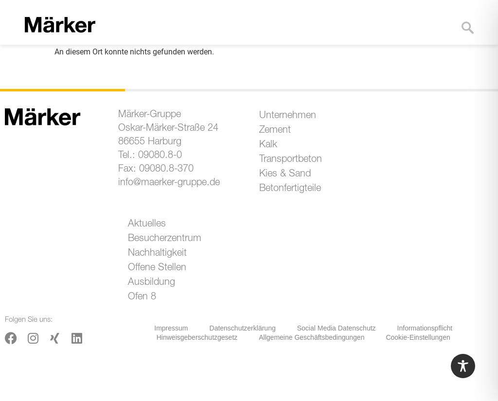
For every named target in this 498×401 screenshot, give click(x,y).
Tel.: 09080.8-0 (150, 156)
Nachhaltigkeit (157, 254)
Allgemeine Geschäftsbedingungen (311, 337)
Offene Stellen (157, 268)
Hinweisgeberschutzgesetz (197, 337)
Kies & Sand (285, 174)
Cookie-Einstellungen (418, 337)
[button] (440, 35)
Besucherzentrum (164, 239)
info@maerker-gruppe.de (169, 183)
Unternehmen (287, 116)
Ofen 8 (142, 297)
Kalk (268, 145)
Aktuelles (147, 224)
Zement (275, 131)
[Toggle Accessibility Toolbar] (463, 366)
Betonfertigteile (290, 189)
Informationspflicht (425, 328)
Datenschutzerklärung (243, 328)
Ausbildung (151, 283)
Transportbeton (290, 160)
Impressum (171, 328)
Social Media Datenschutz (336, 328)
